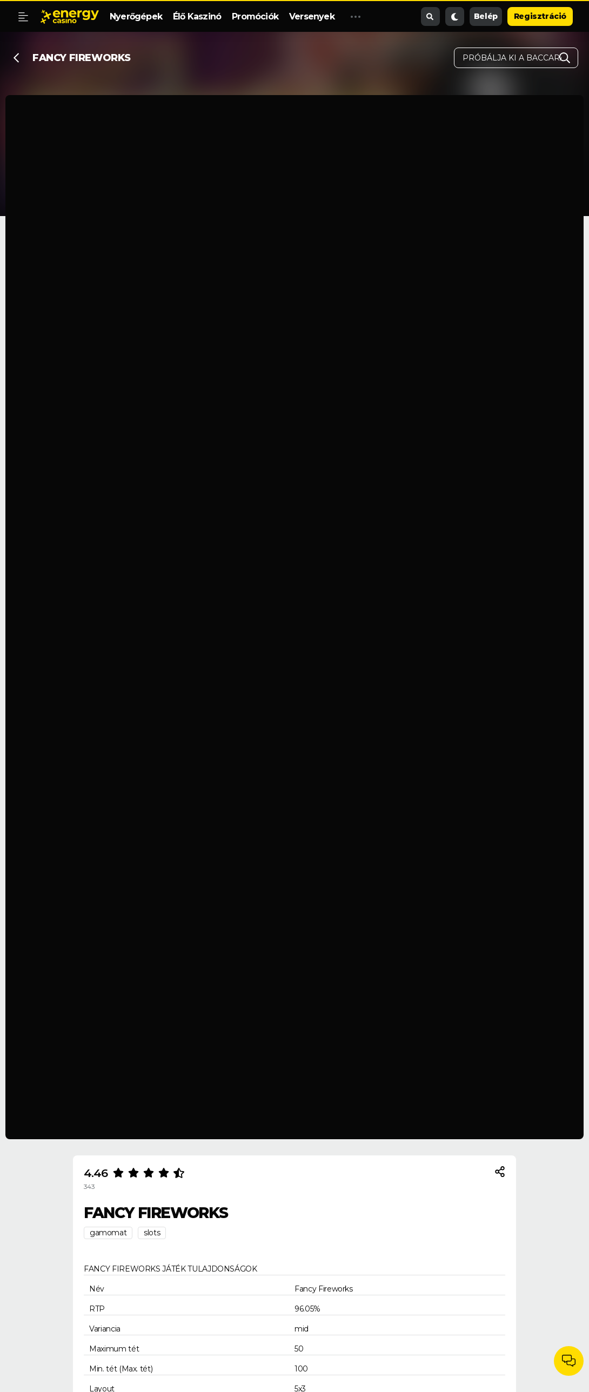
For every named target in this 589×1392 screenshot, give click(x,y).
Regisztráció (540, 16)
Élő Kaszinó (197, 16)
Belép (486, 16)
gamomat (108, 1233)
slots (152, 1233)
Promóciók (255, 16)
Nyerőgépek (136, 16)
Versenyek (311, 16)
